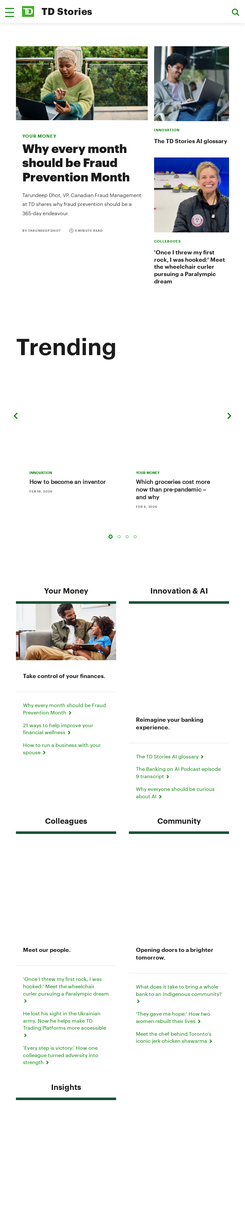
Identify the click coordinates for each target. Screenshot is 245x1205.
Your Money (66, 568)
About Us (122, 1106)
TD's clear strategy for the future (65, 942)
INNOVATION (167, 130)
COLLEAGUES (167, 241)
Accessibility (122, 1097)
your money (39, 136)
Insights (66, 864)
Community (179, 698)
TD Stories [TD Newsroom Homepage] (67, 11)
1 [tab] (110, 515)
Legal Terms (122, 1088)
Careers (122, 1115)
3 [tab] (127, 514)
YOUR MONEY (148, 451)
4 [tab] (135, 514)
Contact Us (158, 1027)
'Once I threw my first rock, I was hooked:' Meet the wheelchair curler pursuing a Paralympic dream (189, 267)
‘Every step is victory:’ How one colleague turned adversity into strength (60, 832)
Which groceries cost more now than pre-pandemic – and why (173, 467)
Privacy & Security (122, 1079)
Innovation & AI (179, 568)
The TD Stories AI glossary (190, 140)
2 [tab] (119, 514)
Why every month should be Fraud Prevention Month (76, 162)
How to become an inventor (67, 459)
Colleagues (66, 698)
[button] (9, 12)
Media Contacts (113, 1027)
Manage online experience (122, 1124)
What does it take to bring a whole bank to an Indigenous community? (179, 771)
